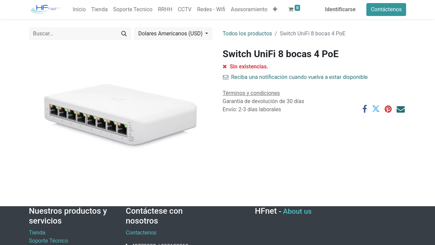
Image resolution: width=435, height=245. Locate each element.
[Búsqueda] (124, 33)
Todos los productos (247, 33)
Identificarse (340, 9)
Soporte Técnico (48, 241)
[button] (275, 9)
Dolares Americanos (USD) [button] (171, 33)
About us (297, 211)
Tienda (37, 232)
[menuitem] (79, 9)
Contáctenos (386, 9)
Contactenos (141, 232)
